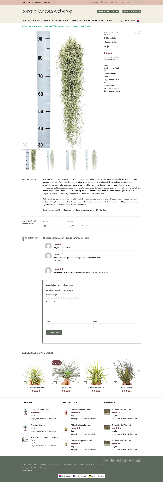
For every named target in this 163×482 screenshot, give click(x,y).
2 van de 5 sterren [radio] (50, 298)
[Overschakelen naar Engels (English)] (80, 476)
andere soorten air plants (74, 188)
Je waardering (51, 295)
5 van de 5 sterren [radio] (73, 298)
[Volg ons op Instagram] (135, 2)
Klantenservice (70, 21)
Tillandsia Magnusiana (126, 387)
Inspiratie (46, 21)
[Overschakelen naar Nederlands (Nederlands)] (65, 476)
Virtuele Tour (97, 21)
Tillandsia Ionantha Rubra (96, 387)
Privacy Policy (27, 470)
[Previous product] (139, 32)
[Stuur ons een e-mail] (139, 2)
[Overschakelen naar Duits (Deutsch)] (96, 476)
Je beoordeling (51, 302)
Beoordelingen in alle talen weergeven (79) (62, 285)
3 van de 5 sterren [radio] (56, 298)
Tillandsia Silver (66, 387)
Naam (48, 321)
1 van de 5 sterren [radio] (47, 298)
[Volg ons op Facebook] (132, 2)
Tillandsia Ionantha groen (36, 387)
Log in (106, 57)
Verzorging (56, 21)
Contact (108, 21)
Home (24, 21)
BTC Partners (84, 21)
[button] (108, 11)
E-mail (96, 321)
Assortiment (34, 21)
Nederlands (133, 21)
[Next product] (135, 32)
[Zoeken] (121, 21)
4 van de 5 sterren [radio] (64, 298)
